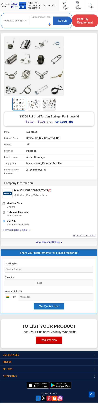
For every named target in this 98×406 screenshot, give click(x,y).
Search (62, 20)
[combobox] (10, 297)
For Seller (79, 5)
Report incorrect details (84, 235)
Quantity (9, 277)
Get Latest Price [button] (64, 122)
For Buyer (66, 5)
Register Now (49, 340)
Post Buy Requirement (85, 20)
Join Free (22, 5)
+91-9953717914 (34, 4)
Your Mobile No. (14, 291)
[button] (49, 24)
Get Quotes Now (49, 306)
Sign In (14, 5)
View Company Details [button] (49, 242)
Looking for (11, 263)
